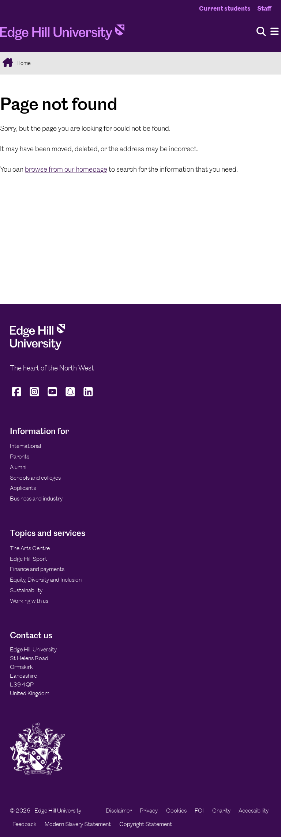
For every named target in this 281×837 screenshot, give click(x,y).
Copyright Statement (145, 824)
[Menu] (274, 31)
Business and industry (36, 498)
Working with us (29, 600)
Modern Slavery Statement (78, 824)
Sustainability (26, 590)
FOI (199, 810)
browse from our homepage (66, 169)
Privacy (149, 810)
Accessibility (254, 810)
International (25, 445)
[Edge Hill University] (37, 348)
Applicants (23, 487)
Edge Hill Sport (28, 558)
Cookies (176, 810)
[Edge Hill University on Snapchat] (70, 396)
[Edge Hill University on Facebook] (17, 396)
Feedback (24, 824)
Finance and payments (37, 569)
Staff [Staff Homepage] (264, 8)
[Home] (62, 34)
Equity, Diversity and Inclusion (46, 579)
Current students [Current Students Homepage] (225, 8)
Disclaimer (119, 810)
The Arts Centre (30, 548)
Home (23, 63)
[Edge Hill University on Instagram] (34, 396)
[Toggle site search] (261, 32)
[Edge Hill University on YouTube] (52, 396)
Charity (221, 810)
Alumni (18, 467)
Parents (19, 456)
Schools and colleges (35, 477)
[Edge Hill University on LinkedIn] (88, 396)
